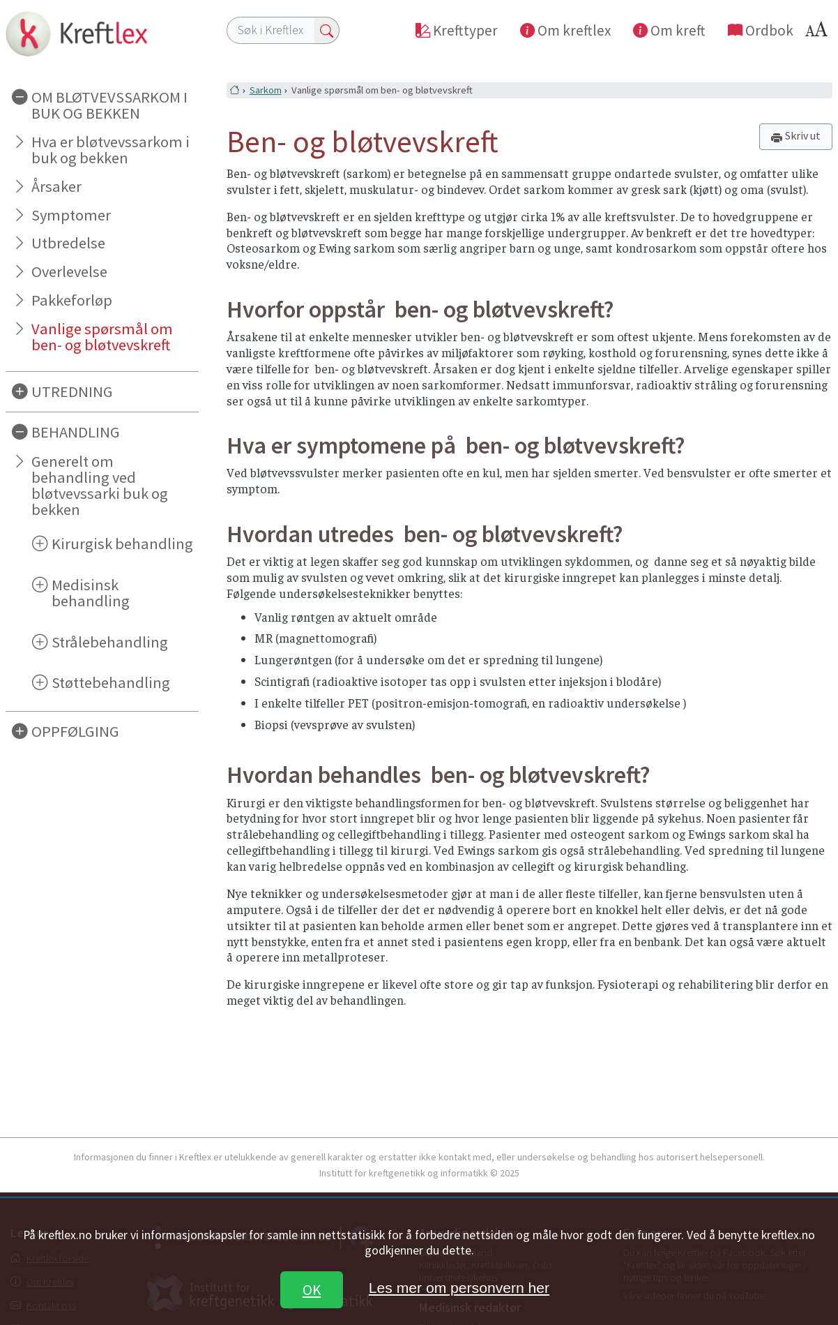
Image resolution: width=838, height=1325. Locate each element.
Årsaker (56, 186)
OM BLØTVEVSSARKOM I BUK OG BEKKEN (109, 105)
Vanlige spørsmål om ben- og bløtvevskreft (102, 336)
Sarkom (266, 90)
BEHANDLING (75, 432)
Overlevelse (69, 271)
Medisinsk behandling (91, 593)
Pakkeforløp (71, 300)
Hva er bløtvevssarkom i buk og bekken (110, 149)
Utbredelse (68, 243)
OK (312, 1289)
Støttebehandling (111, 682)
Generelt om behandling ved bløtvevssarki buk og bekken (99, 485)
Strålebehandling (110, 642)
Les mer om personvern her (459, 1288)
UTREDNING (72, 391)
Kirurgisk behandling (122, 543)
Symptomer (71, 215)
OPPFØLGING (75, 731)
